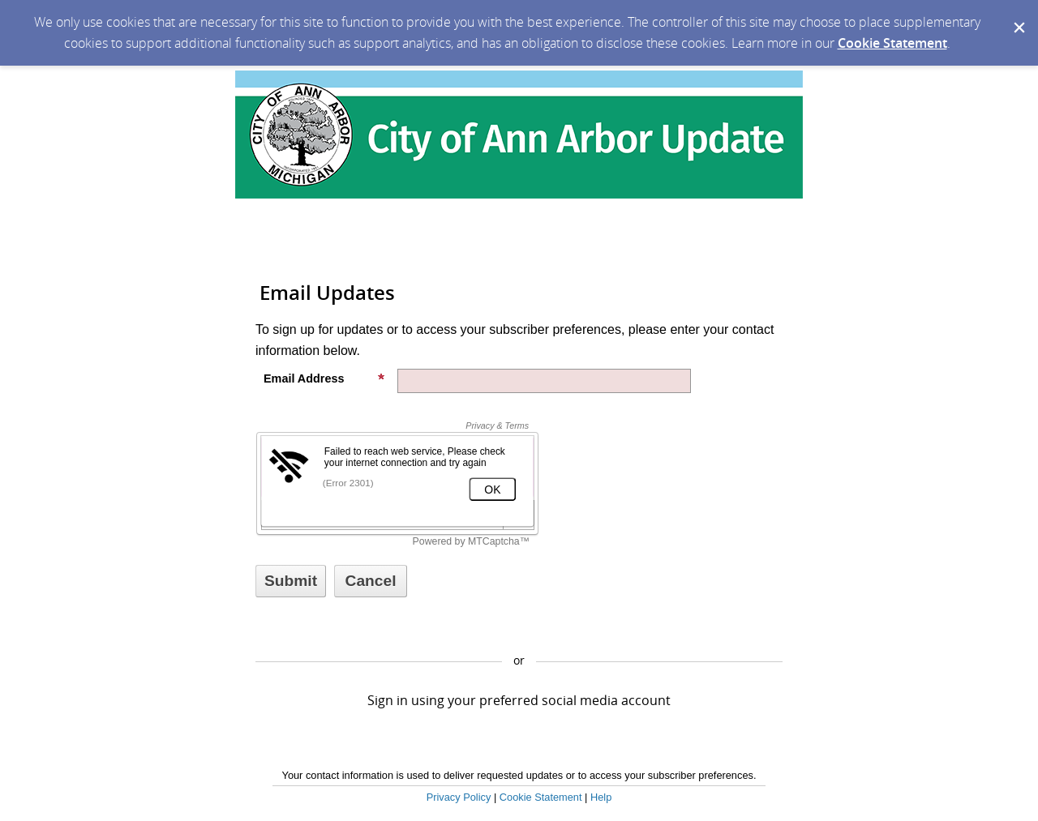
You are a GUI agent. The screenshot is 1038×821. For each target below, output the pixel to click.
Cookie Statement (892, 43)
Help (600, 797)
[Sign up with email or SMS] (290, 581)
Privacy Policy (459, 797)
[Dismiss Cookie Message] (1017, 15)
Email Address (324, 378)
